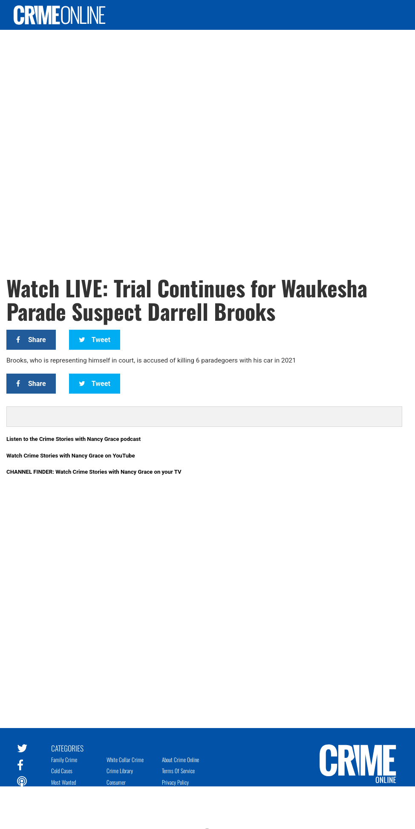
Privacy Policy (175, 782)
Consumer (116, 782)
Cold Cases (61, 770)
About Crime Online (180, 759)
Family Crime (64, 759)
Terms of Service (178, 770)
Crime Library (120, 770)
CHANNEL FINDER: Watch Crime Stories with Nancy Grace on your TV (94, 472)
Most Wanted (63, 782)
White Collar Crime (125, 759)
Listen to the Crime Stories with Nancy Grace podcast (73, 439)
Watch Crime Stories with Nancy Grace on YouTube (70, 455)
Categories (67, 747)
